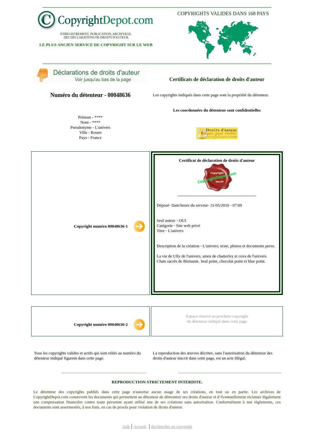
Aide (126, 426)
